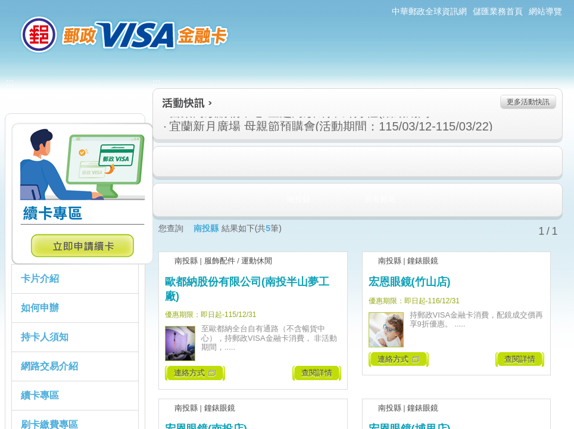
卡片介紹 (40, 278)
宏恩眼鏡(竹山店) (410, 282)
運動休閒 (256, 260)
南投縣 (186, 260)
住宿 (164, 162)
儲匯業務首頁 (498, 11)
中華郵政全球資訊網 (429, 11)
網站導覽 (545, 11)
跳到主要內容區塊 (6, 6)
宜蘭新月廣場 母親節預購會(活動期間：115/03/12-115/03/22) (285, 126)
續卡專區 (40, 395)
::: (4, 5)
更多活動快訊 (528, 102)
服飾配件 (219, 260)
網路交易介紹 (49, 366)
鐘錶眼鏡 (422, 260)
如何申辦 (40, 308)
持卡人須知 (44, 337)
